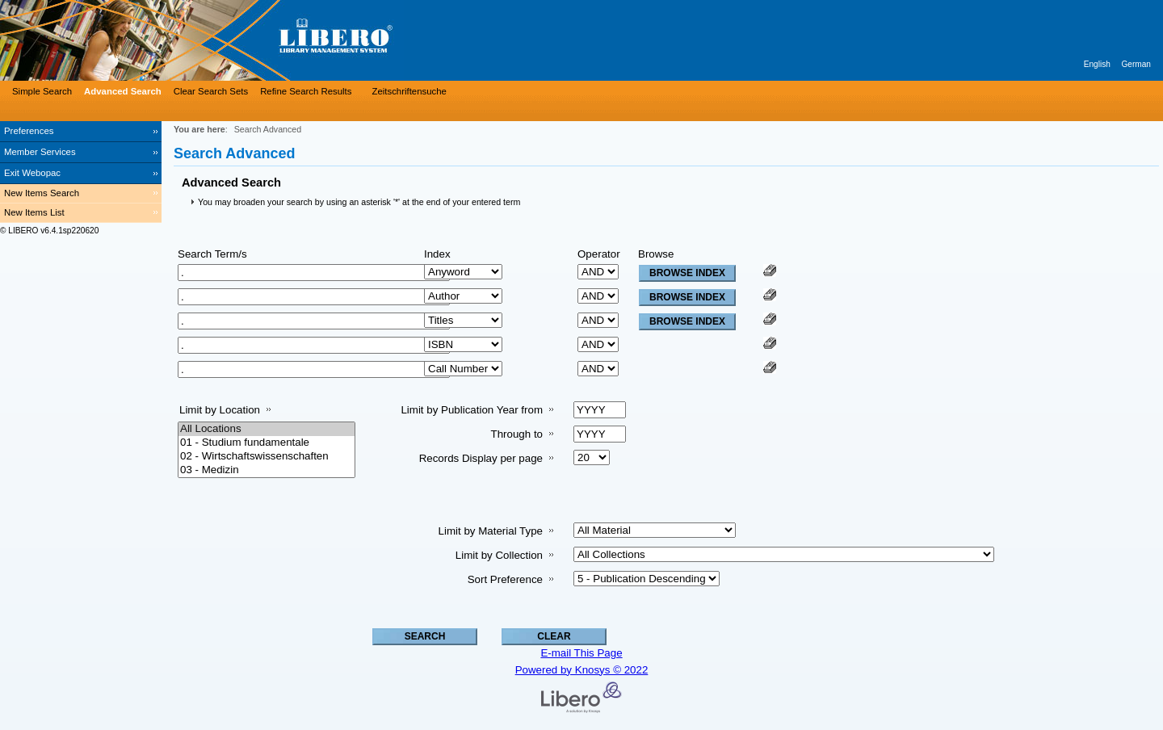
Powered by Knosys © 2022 (582, 670)
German (1136, 64)
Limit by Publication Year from (472, 410)
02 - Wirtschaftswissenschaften (266, 457)
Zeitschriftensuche (409, 91)
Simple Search (42, 91)
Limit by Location (219, 410)
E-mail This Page (581, 653)
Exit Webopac (32, 173)
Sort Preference (505, 579)
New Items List (34, 212)
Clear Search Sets (211, 91)
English (1097, 64)
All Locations (266, 429)
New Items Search (41, 193)
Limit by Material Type (491, 531)
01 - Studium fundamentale (266, 443)
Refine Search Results (305, 91)
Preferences (28, 131)
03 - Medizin (266, 470)
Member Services (40, 152)
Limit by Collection (499, 555)
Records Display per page (481, 458)
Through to (517, 434)
